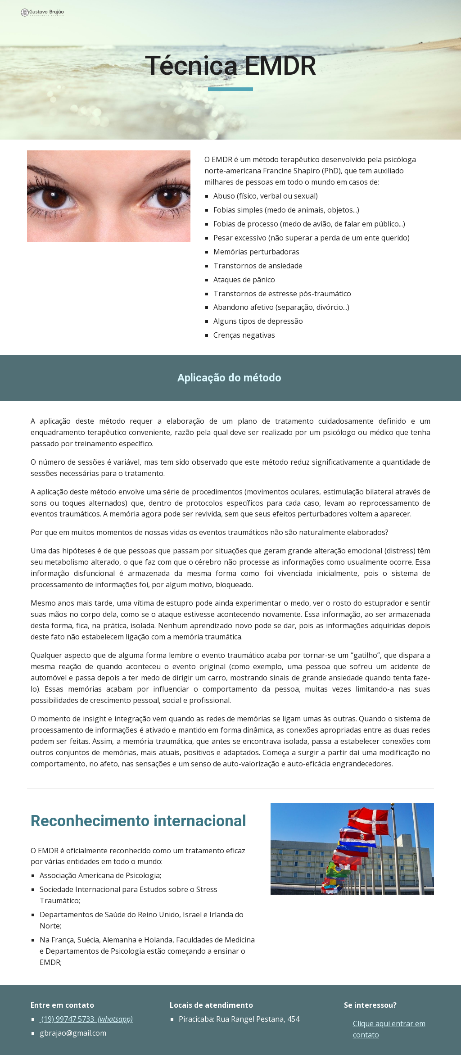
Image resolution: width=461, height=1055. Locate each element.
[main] (230, 70)
